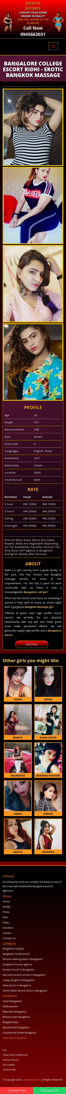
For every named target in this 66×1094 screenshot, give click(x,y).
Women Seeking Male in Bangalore (22, 959)
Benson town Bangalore (16, 1017)
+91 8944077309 (16, 1090)
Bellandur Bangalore (14, 1011)
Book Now (32, 644)
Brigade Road (10, 1022)
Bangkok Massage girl (39, 607)
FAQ (5, 1050)
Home (6, 901)
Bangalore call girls (13, 948)
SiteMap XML (9, 1069)
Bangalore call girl (35, 592)
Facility (6, 906)
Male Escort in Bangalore (17, 985)
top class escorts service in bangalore (24, 974)
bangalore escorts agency (17, 964)
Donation (8, 927)
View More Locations (14, 1038)
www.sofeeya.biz (32, 1079)
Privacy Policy (11, 1059)
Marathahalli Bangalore (16, 1027)
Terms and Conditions (15, 1055)
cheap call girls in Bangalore (18, 980)
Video (6, 922)
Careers (7, 933)
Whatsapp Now (49, 1090)
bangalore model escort (16, 953)
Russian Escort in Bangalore (18, 969)
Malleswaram (10, 1006)
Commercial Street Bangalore (19, 1032)
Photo (6, 912)
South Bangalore (12, 1001)
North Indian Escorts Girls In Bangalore (25, 990)
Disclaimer (9, 1064)
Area (5, 917)
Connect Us (9, 938)
